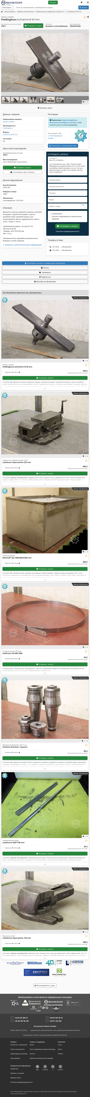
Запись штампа (8, 122)
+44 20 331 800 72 (21, 1018)
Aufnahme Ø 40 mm (10, 134)
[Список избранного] (81, 2)
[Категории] (7, 7)
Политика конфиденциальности (67, 231)
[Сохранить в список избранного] (84, 17)
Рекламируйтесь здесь (45, 985)
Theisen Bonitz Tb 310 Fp (18, 1030)
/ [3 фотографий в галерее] (85, 552)
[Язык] (84, 2)
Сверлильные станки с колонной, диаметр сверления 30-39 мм (45, 1035)
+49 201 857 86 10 (56, 1018)
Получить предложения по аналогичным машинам (67, 217)
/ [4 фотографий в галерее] (85, 456)
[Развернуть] (45, 388)
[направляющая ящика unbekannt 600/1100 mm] (45, 805)
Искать (84, 7)
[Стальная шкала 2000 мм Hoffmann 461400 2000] (45, 616)
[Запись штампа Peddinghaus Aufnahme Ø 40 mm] (45, 329)
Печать (45, 268)
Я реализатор (57, 214)
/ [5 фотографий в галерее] (85, 932)
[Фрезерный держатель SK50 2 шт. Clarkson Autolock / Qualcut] (45, 709)
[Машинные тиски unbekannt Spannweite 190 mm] (45, 900)
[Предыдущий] (3, 66)
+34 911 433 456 (55, 1021)
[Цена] (78, 372)
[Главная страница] (2, 11)
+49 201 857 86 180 (21, 1021)
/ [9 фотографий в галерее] (85, 361)
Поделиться (45, 277)
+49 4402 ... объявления (60, 247)
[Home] (10, 11)
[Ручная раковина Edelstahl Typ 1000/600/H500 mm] (45, 520)
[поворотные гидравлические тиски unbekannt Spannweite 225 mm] (45, 425)
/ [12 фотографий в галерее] (85, 741)
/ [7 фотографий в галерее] (85, 102)
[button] (88, 2)
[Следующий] (87, 66)
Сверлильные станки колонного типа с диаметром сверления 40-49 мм (55, 1030)
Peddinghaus (8, 128)
